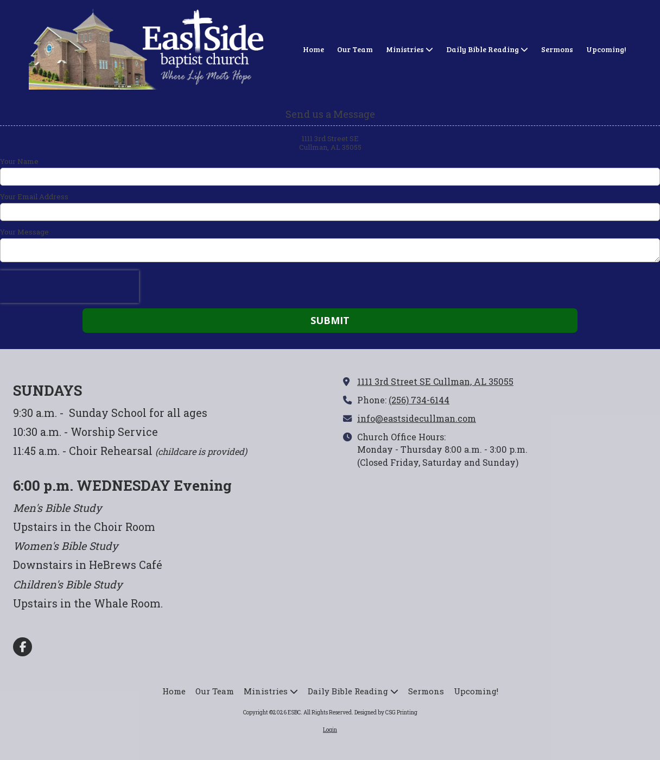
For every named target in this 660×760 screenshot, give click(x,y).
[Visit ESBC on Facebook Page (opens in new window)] (22, 646)
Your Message (24, 231)
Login (330, 729)
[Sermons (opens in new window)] (557, 50)
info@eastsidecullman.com (416, 418)
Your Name (19, 161)
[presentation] (69, 286)
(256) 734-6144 (419, 400)
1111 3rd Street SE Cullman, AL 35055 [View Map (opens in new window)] (435, 381)
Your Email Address (34, 196)
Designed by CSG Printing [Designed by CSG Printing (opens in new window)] (385, 712)
